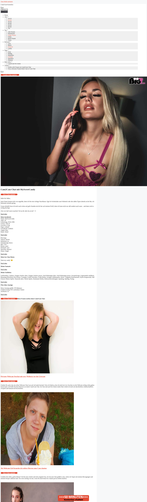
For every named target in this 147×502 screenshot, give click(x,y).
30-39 (9, 22)
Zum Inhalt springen (7, 1)
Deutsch (10, 47)
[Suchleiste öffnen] (2, 8)
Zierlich (10, 60)
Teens (9, 40)
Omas (9, 37)
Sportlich (10, 58)
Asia (9, 43)
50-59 (9, 25)
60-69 (9, 27)
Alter (6, 17)
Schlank (10, 57)
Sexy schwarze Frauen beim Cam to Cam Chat (21, 69)
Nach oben (4, 214)
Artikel (7, 65)
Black (9, 45)
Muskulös (11, 55)
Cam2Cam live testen (14, 63)
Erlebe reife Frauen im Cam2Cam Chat (19, 67)
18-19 (9, 18)
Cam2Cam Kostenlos (7, 4)
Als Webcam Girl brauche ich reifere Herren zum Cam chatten (24, 468)
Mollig (10, 53)
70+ (9, 28)
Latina (10, 48)
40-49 (9, 23)
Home (6, 15)
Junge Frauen (12, 35)
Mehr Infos (8, 62)
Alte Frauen (11, 32)
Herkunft (7, 42)
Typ (6, 30)
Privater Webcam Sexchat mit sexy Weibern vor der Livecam (23, 376)
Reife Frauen (12, 38)
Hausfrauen (11, 33)
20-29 (9, 20)
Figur (6, 50)
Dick (9, 52)
